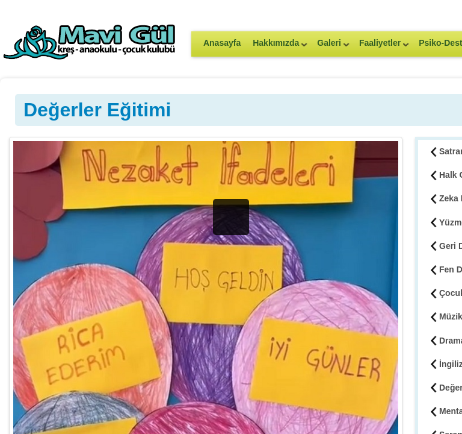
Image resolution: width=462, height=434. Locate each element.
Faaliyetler (381, 46)
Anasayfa (222, 43)
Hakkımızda (277, 46)
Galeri (330, 46)
